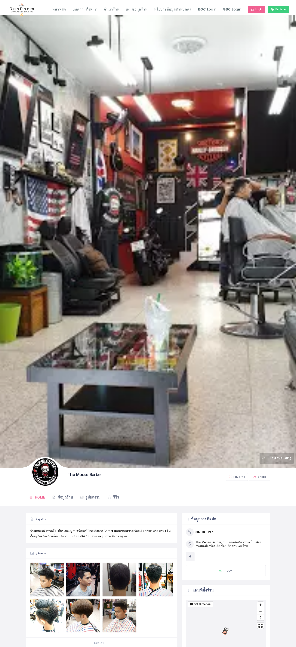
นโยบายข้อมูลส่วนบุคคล (173, 9)
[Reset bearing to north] (260, 617)
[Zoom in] (260, 605)
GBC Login (232, 9)
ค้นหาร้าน (111, 9)
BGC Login (207, 9)
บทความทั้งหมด (84, 9)
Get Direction (202, 604)
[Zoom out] (260, 611)
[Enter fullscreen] (260, 626)
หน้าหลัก (59, 9)
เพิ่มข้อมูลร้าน (136, 9)
